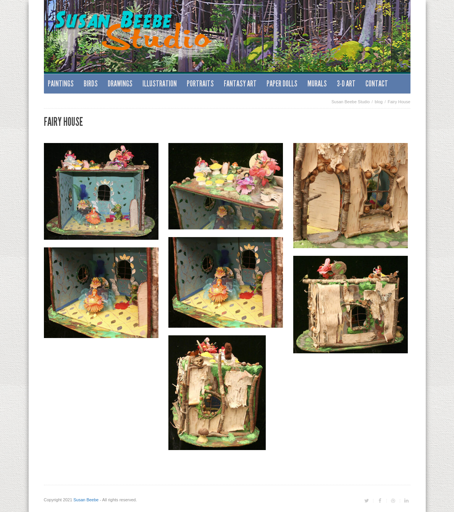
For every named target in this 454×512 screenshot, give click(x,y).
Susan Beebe (86, 499)
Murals (317, 83)
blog (379, 101)
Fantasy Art (240, 83)
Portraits (200, 83)
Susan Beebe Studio (350, 101)
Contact (376, 83)
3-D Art (346, 83)
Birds (91, 83)
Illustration (159, 83)
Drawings (120, 83)
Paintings (61, 83)
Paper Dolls (282, 83)
